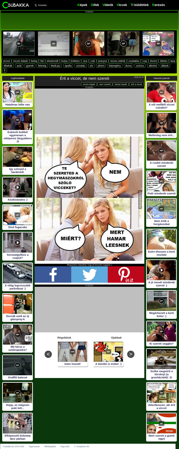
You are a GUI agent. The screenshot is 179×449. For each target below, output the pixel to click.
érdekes (75, 61)
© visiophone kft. (82, 446)
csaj (144, 61)
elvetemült (52, 61)
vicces (6, 61)
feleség (42, 65)
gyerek (30, 65)
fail (42, 61)
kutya (64, 61)
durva (128, 65)
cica (85, 61)
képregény (115, 65)
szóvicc (140, 65)
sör (91, 65)
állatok (165, 65)
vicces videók (117, 61)
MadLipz (55, 65)
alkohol (153, 65)
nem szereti (105, 84)
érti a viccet (136, 84)
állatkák (8, 65)
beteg (34, 61)
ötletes (163, 61)
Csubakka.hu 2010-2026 (13, 446)
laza (172, 61)
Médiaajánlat (50, 446)
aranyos (102, 61)
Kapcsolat (65, 446)
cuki (92, 61)
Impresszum (34, 446)
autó (19, 65)
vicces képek (20, 61)
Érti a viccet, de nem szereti (84, 78)
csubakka (133, 61)
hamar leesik (121, 84)
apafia (68, 65)
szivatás (80, 65)
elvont (153, 61)
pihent (101, 65)
